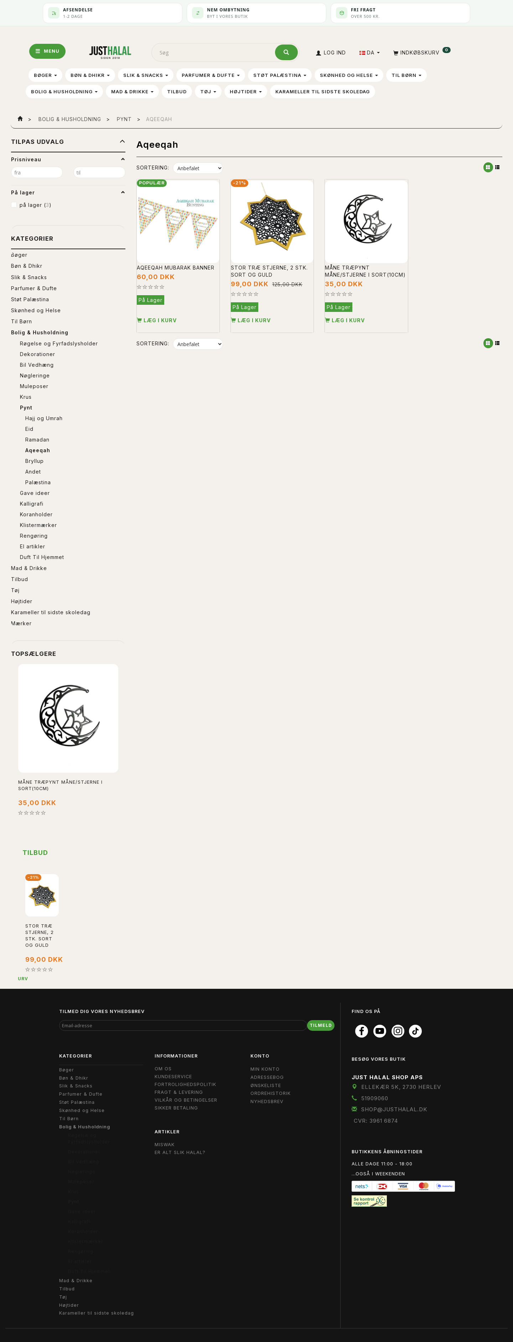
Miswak (165, 1144)
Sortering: (152, 168)
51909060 (374, 1098)
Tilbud (35, 852)
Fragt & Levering (179, 1092)
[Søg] (286, 52)
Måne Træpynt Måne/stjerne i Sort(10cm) (60, 785)
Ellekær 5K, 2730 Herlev (401, 1086)
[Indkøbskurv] (421, 52)
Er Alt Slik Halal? (180, 1152)
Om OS (163, 1068)
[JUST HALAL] (110, 51)
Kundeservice (173, 1076)
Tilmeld (321, 1025)
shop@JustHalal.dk (394, 1109)
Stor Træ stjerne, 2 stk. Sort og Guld (269, 270)
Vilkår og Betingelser (186, 1100)
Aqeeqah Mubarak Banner (175, 267)
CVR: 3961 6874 (376, 1120)
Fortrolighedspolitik (185, 1084)
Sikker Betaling (176, 1108)
